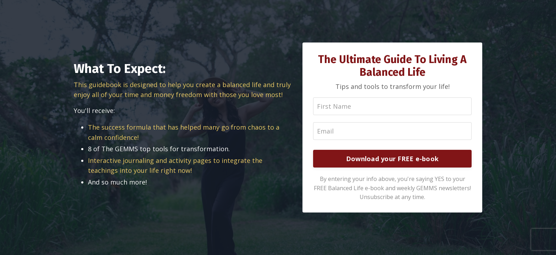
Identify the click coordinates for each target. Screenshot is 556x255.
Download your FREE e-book (392, 158)
